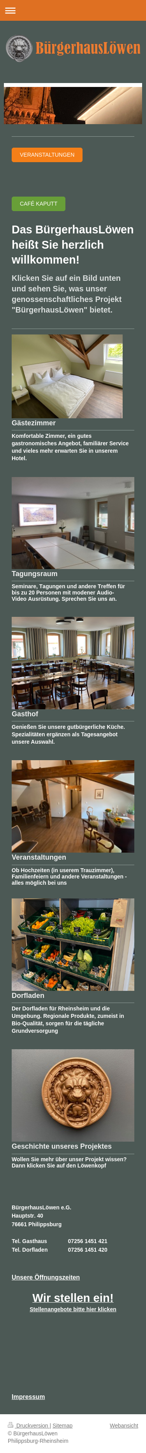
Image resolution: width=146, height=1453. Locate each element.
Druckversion (28, 1425)
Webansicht (124, 1425)
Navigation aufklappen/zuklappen (73, 10)
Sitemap (62, 1425)
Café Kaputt (38, 204)
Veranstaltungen (47, 155)
